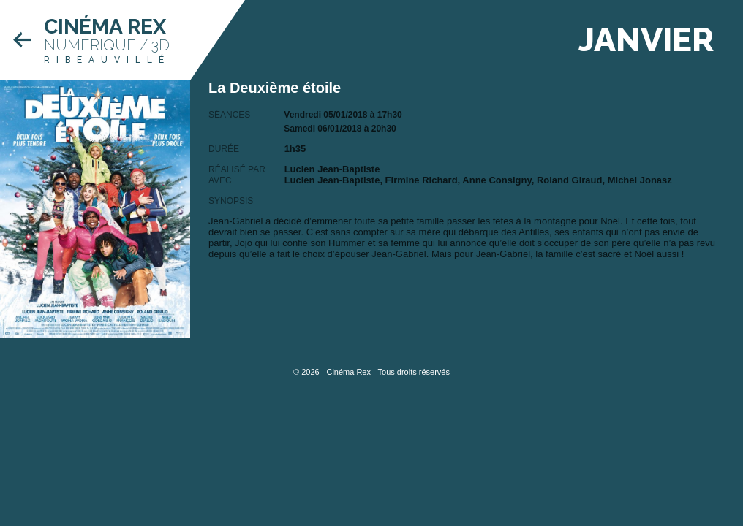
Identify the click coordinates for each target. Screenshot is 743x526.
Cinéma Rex (105, 27)
